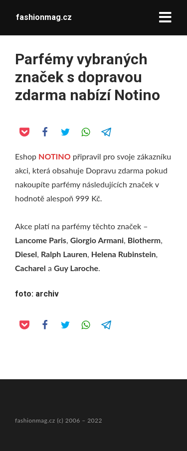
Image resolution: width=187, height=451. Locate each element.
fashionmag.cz (44, 17)
